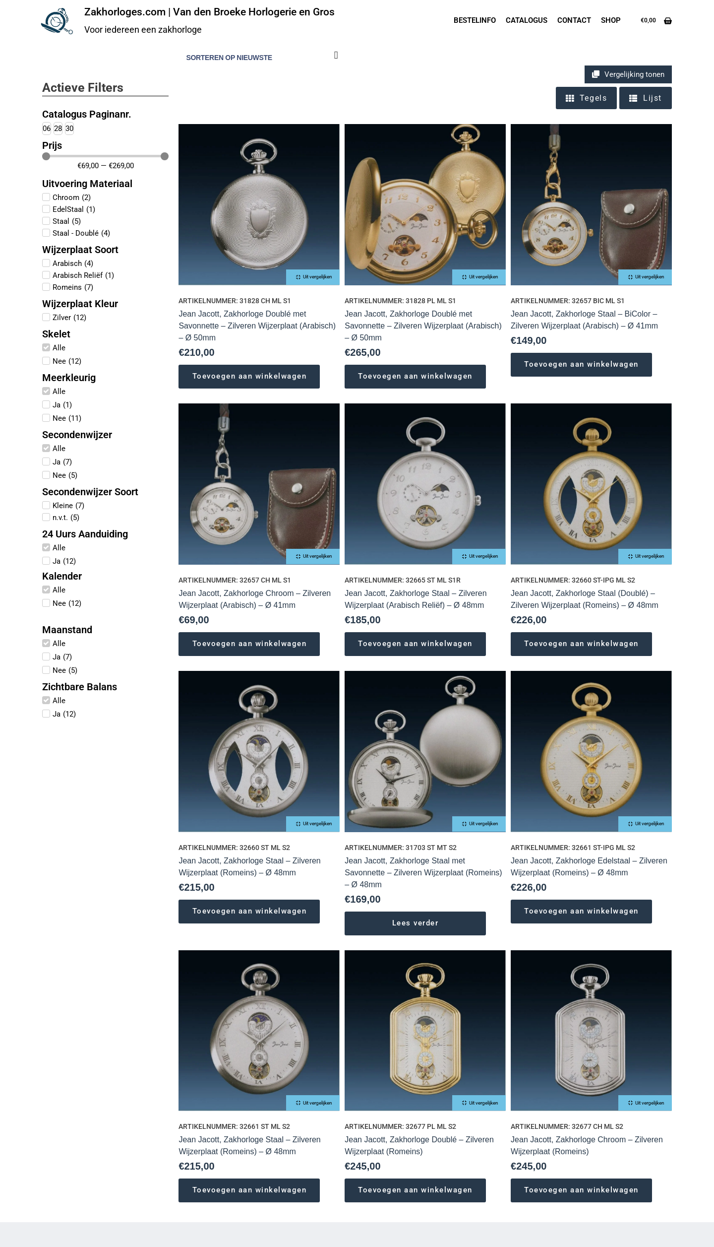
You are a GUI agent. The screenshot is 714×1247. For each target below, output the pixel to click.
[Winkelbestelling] (260, 58)
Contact (574, 20)
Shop (611, 20)
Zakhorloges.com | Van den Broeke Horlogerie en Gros (209, 12)
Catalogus (526, 20)
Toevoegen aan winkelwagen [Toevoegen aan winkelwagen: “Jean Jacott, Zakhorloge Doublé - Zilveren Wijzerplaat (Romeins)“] (415, 1189)
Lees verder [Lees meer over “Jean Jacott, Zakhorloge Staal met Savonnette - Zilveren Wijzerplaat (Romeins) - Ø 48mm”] (415, 923)
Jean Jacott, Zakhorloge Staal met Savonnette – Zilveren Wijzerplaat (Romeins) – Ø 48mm (423, 872)
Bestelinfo (475, 20)
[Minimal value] (105, 156)
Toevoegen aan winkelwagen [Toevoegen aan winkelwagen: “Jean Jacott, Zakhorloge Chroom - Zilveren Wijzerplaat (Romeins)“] (581, 1189)
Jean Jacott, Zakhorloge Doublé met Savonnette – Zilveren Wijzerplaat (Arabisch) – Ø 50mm (257, 326)
